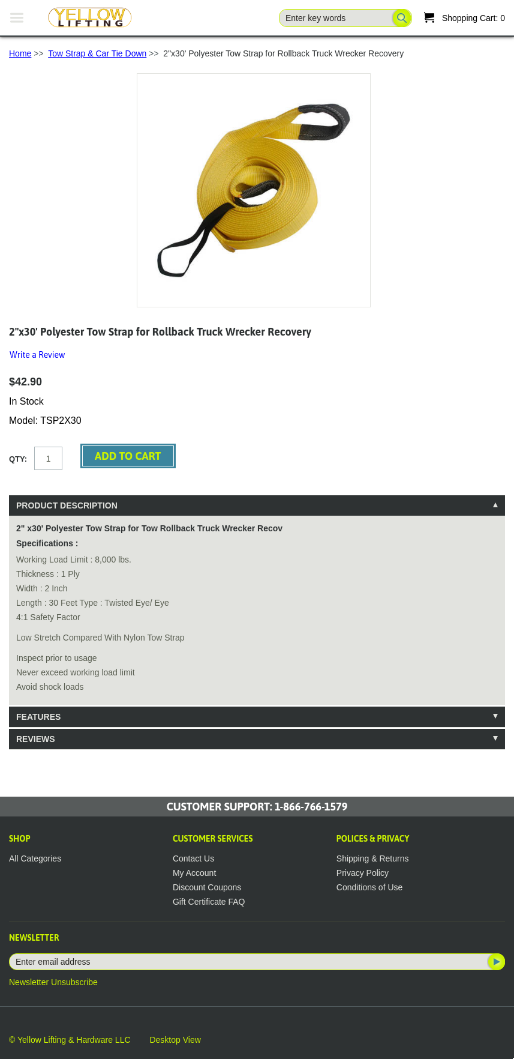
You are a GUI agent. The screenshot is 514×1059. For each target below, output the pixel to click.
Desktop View (174, 1040)
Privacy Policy (362, 873)
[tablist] (257, 622)
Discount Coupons (207, 887)
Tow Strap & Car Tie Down (97, 53)
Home (20, 53)
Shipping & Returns (372, 858)
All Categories (35, 858)
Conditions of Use (369, 887)
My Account (194, 873)
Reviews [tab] (35, 739)
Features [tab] (38, 717)
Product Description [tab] (67, 505)
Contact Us (193, 858)
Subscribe (495, 961)
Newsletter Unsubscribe (53, 982)
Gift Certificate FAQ (209, 902)
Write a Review (37, 355)
